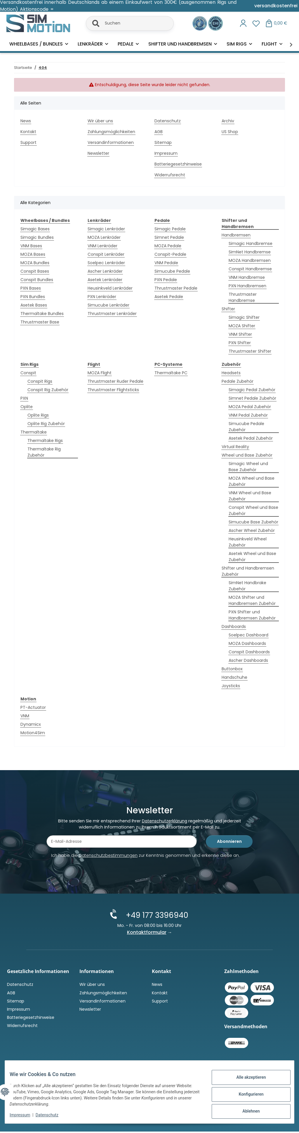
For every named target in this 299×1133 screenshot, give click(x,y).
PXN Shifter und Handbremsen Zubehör (252, 615)
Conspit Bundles (36, 280)
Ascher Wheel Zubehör (252, 530)
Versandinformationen (111, 142)
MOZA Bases (32, 254)
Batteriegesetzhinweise (178, 164)
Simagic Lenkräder (106, 229)
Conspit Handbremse (250, 269)
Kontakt (28, 132)
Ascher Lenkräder (105, 271)
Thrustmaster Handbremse (243, 297)
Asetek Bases (33, 305)
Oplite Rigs (38, 415)
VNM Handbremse (247, 277)
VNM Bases (31, 246)
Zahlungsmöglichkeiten (111, 132)
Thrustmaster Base (39, 322)
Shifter (228, 309)
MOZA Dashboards (247, 643)
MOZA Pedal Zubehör (250, 407)
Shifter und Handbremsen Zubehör (248, 571)
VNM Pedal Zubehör (248, 415)
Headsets (231, 373)
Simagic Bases (35, 229)
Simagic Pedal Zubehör (252, 390)
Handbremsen (236, 235)
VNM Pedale (166, 263)
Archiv (228, 121)
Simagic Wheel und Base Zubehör (248, 467)
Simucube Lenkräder (108, 305)
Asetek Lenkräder (105, 280)
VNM (24, 716)
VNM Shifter (240, 334)
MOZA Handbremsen (250, 260)
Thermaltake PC (170, 373)
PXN (24, 398)
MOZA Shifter (242, 326)
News (25, 121)
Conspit (28, 373)
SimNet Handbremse (250, 252)
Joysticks (231, 686)
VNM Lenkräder (102, 246)
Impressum (24, 1115)
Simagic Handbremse (250, 243)
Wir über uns (100, 121)
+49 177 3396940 (154, 916)
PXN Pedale (165, 280)
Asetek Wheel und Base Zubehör (252, 557)
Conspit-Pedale (170, 254)
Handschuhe (234, 677)
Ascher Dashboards (248, 660)
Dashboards (234, 626)
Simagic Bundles (37, 237)
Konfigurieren (246, 1094)
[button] (243, 23)
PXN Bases (30, 288)
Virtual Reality (235, 447)
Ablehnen (246, 1110)
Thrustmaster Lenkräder (112, 313)
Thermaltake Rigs (45, 440)
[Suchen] (130, 23)
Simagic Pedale (170, 229)
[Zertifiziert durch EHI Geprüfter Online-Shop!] (215, 23)
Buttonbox (232, 669)
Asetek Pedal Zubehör (251, 438)
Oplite (26, 407)
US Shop (230, 132)
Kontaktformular (146, 933)
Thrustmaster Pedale (175, 288)
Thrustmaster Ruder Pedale (115, 381)
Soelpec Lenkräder (106, 263)
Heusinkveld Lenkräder (110, 288)
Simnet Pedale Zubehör (252, 398)
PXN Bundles (32, 297)
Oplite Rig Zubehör (46, 424)
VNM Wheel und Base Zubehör (250, 496)
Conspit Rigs (39, 381)
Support (28, 142)
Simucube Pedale (172, 271)
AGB (158, 132)
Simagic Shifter (244, 317)
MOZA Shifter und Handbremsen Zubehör (252, 600)
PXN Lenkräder (102, 297)
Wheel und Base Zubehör (247, 455)
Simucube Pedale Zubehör (246, 427)
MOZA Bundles (34, 263)
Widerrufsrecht (169, 175)
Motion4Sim (32, 733)
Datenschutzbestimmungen (108, 857)
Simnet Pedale (169, 237)
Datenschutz (51, 1115)
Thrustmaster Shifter (250, 351)
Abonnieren (229, 843)
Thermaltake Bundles (42, 313)
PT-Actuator (33, 707)
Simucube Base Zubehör (253, 522)
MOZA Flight (100, 373)
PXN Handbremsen (247, 286)
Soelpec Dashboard (248, 635)
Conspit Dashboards (249, 652)
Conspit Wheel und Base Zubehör (253, 510)
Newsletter (98, 153)
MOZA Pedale (167, 246)
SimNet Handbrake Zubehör (247, 586)
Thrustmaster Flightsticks (113, 390)
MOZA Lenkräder (104, 237)
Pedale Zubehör (237, 381)
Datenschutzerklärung (164, 823)
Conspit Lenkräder (106, 254)
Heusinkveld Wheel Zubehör (248, 542)
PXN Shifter (240, 343)
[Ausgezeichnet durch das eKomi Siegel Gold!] (200, 23)
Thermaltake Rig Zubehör (44, 452)
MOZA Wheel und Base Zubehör (251, 481)
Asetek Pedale (168, 297)
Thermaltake (33, 432)
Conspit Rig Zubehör (47, 390)
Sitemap (163, 142)
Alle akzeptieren (246, 1079)
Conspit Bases (34, 271)
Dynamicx (30, 724)
